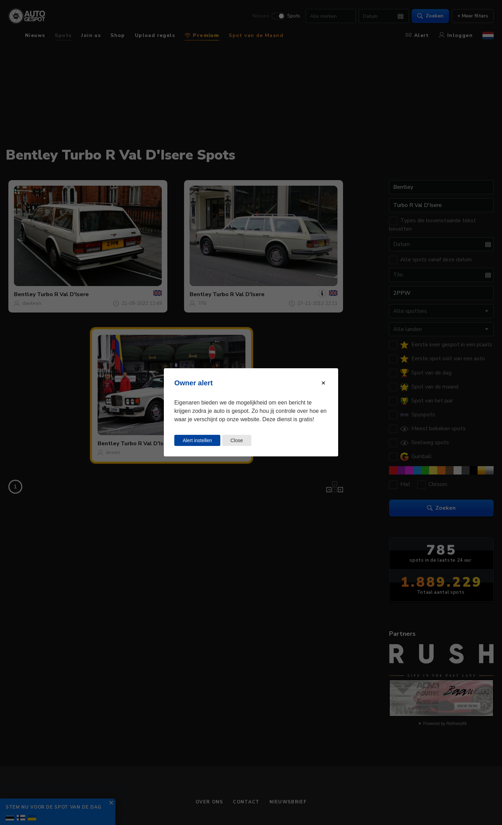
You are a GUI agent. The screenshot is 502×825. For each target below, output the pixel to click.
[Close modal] (323, 383)
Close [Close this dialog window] (236, 440)
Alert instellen (197, 440)
